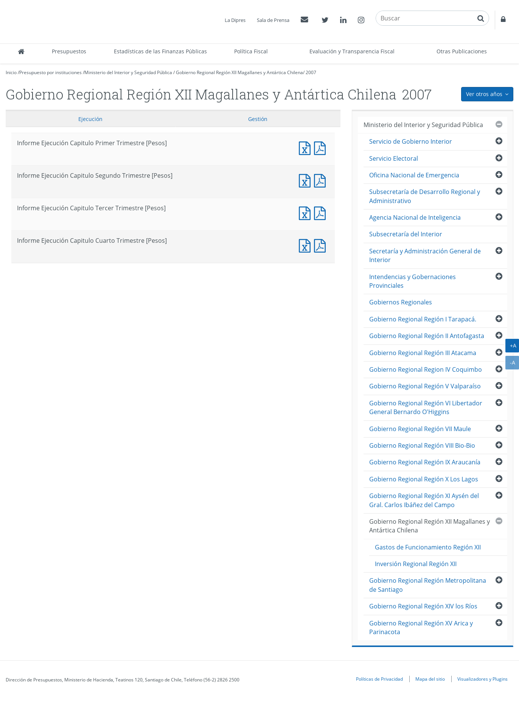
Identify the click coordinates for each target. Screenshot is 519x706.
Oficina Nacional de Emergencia (414, 175)
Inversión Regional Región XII (416, 564)
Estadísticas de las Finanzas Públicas (160, 51)
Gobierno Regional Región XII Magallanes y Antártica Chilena (239, 72)
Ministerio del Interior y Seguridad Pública (128, 72)
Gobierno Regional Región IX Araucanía (424, 462)
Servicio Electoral (393, 158)
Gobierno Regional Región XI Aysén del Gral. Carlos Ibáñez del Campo (424, 500)
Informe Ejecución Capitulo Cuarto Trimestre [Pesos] (306, 244)
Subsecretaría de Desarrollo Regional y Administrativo (424, 196)
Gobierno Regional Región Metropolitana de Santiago (427, 584)
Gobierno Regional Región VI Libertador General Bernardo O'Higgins (425, 407)
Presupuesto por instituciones (50, 72)
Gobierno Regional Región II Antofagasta (426, 336)
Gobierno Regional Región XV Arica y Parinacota (421, 627)
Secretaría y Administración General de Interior (425, 255)
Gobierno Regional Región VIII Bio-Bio (422, 445)
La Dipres (235, 20)
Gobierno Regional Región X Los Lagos (423, 479)
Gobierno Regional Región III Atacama (422, 353)
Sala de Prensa (273, 20)
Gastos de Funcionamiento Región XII (428, 547)
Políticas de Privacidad (379, 679)
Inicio (11, 72)
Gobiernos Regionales (400, 302)
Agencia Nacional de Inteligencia (415, 217)
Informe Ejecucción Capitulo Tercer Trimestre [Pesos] (321, 212)
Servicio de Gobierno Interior (410, 141)
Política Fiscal (251, 51)
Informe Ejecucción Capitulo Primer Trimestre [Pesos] (321, 147)
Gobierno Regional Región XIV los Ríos (423, 606)
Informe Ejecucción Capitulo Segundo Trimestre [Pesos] (321, 179)
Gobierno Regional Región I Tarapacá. (422, 319)
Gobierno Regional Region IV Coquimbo (425, 369)
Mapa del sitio (430, 679)
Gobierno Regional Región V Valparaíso (425, 386)
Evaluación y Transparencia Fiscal (352, 51)
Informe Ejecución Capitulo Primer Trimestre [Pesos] (306, 147)
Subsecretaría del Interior (405, 234)
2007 (311, 72)
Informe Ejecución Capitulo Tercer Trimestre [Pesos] (306, 212)
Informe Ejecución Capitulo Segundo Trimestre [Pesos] (306, 179)
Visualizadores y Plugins (482, 679)
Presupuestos (69, 51)
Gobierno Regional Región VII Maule (420, 429)
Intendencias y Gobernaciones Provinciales (412, 281)
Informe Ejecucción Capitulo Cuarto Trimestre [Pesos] (321, 244)
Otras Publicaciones (462, 51)
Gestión (257, 119)
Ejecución (90, 119)
